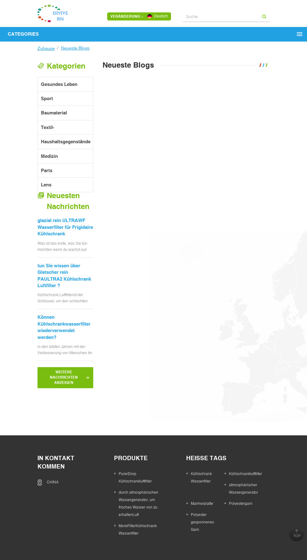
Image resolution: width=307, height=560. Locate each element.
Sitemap (208, 536)
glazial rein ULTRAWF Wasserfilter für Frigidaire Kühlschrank (65, 233)
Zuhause (46, 48)
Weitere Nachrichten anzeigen (64, 383)
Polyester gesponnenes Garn (202, 490)
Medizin (49, 155)
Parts (46, 169)
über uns (106, 536)
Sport (47, 97)
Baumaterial (54, 112)
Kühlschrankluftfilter (245, 442)
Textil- (47, 126)
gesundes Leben (59, 83)
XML (228, 536)
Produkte (135, 536)
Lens (46, 184)
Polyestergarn (240, 472)
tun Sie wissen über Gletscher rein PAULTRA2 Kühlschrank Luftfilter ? (64, 281)
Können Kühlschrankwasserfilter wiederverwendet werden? (63, 333)
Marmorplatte (202, 472)
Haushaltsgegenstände (65, 141)
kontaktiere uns (173, 536)
